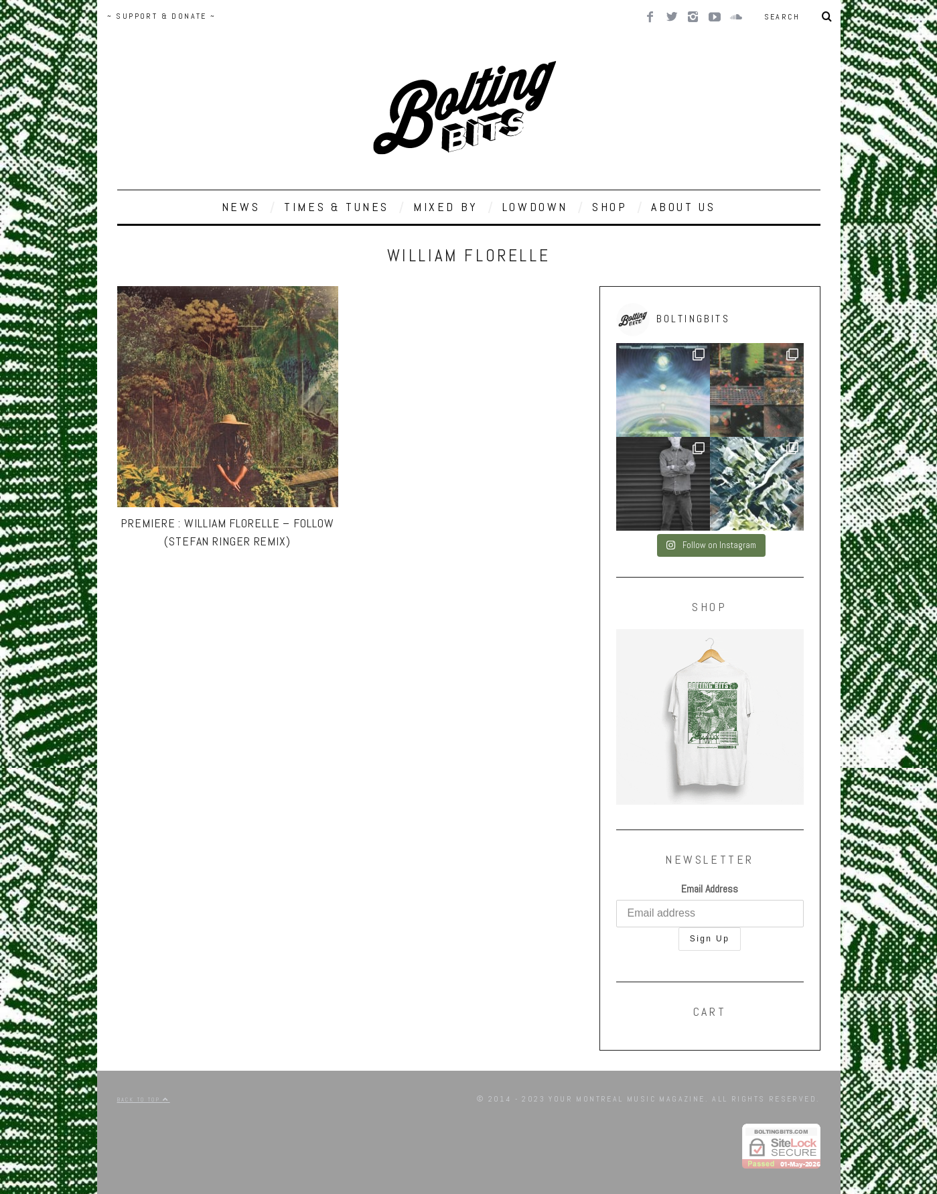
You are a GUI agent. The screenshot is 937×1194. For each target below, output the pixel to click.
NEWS (241, 206)
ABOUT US (683, 206)
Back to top (143, 1099)
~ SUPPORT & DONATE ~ (161, 16)
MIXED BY (445, 206)
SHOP (609, 206)
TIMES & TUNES (336, 206)
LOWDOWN (535, 206)
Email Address (709, 889)
